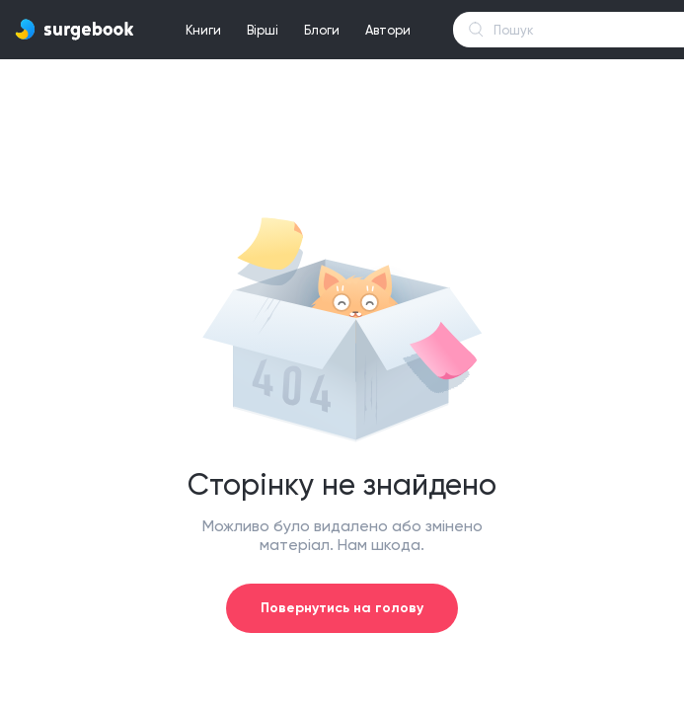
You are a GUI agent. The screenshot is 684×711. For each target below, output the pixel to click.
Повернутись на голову (342, 607)
